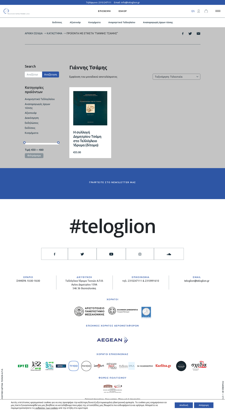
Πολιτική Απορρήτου (94, 399)
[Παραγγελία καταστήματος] (176, 77)
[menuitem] (193, 11)
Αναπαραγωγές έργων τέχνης (158, 22)
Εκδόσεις (57, 22)
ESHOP (123, 11)
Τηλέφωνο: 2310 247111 (98, 2)
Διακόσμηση (32, 117)
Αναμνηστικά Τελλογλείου (121, 22)
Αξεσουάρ (75, 22)
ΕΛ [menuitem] (193, 11)
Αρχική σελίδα (34, 33)
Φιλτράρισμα (34, 155)
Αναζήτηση (50, 74)
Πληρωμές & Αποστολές (129, 399)
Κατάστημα (54, 33)
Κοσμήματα (94, 22)
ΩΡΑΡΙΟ (28, 277)
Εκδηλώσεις (31, 122)
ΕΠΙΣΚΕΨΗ (104, 11)
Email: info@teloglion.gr (127, 2)
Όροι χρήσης (111, 399)
